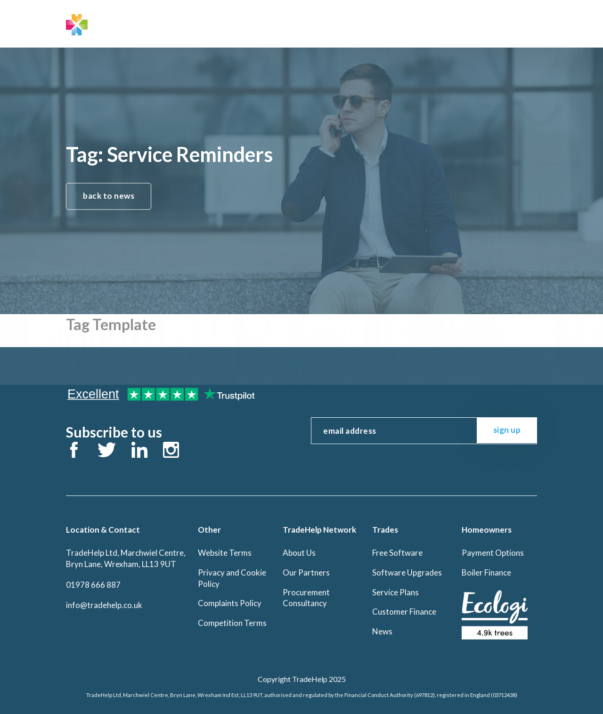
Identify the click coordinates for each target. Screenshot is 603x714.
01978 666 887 (93, 585)
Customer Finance (404, 612)
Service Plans (395, 592)
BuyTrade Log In (501, 22)
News (382, 631)
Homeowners (300, 22)
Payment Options (493, 553)
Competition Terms (232, 623)
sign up (507, 430)
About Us (299, 553)
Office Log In (423, 22)
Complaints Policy (229, 603)
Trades (248, 22)
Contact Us (359, 22)
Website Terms (225, 553)
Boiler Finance (486, 572)
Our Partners (306, 572)
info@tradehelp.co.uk (104, 605)
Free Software (397, 553)
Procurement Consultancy (306, 598)
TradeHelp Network (184, 22)
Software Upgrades (407, 572)
